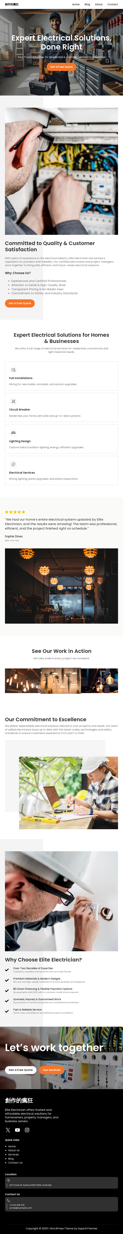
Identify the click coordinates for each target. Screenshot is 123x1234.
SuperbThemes (87, 1228)
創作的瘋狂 (12, 4)
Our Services (52, 1070)
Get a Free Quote (61, 67)
